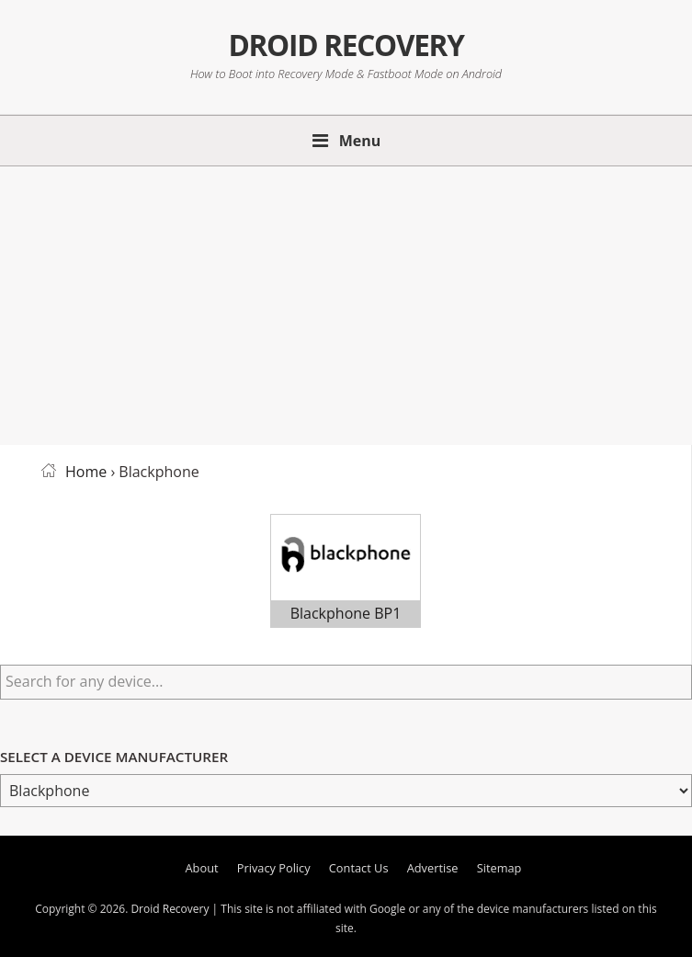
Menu (360, 141)
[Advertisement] (346, 302)
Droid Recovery (345, 44)
